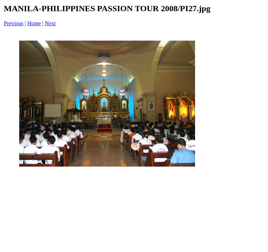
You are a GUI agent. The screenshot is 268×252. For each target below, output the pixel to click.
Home (34, 23)
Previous (13, 23)
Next (50, 23)
